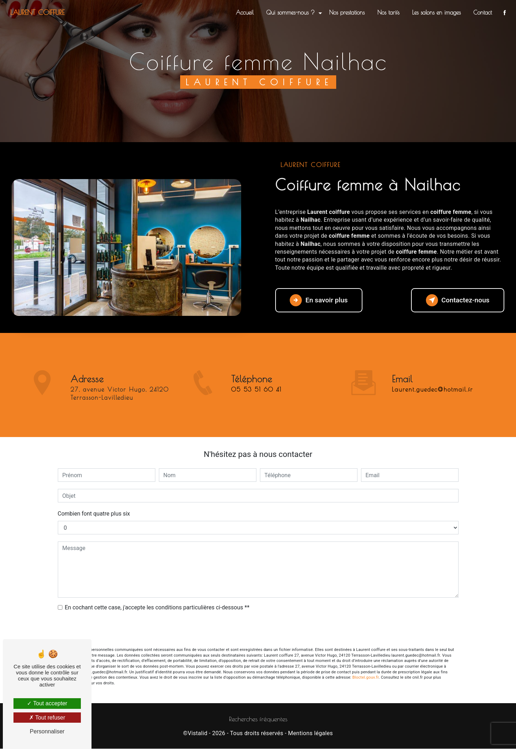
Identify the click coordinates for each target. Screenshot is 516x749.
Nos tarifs (388, 12)
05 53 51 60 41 (256, 400)
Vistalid (197, 733)
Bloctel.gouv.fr (366, 677)
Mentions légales (310, 733)
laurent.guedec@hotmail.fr (432, 379)
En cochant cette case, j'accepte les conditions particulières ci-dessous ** (157, 607)
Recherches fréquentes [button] (258, 719)
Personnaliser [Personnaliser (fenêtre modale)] (47, 731)
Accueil (244, 12)
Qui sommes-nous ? (290, 12)
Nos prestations (346, 12)
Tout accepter (47, 703)
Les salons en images (435, 12)
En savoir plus (319, 300)
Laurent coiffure (38, 12)
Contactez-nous (457, 300)
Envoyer (258, 630)
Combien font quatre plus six (94, 513)
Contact (482, 12)
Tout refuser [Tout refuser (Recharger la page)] (47, 718)
